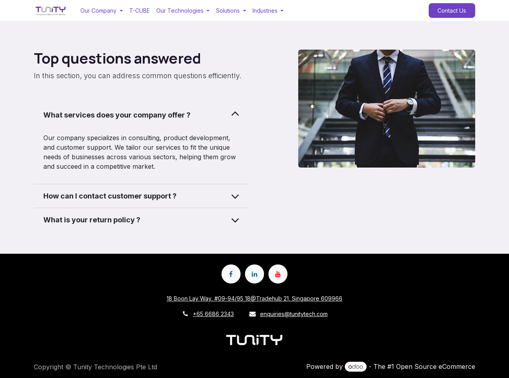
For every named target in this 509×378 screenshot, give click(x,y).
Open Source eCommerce (435, 366)
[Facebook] (231, 274)
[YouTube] (278, 274)
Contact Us (451, 10)
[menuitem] (101, 10)
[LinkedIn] (254, 274)
